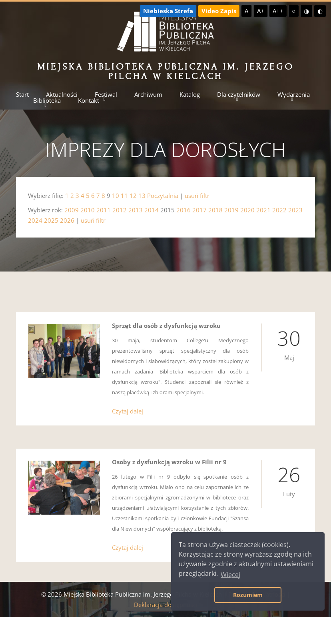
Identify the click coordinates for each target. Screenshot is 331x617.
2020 (247, 210)
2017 (199, 210)
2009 (71, 210)
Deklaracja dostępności (165, 605)
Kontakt (88, 101)
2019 (231, 210)
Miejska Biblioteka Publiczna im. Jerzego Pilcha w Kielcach (165, 71)
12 (133, 196)
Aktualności (62, 95)
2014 (151, 210)
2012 (119, 210)
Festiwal (106, 95)
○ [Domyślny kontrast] (293, 11)
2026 (67, 220)
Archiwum (148, 95)
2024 (35, 220)
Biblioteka (47, 101)
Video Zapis (218, 11)
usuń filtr (197, 196)
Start (22, 95)
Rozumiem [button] (248, 595)
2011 (103, 210)
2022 (279, 210)
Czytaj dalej (127, 411)
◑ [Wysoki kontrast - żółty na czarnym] (306, 11)
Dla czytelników (238, 95)
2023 (295, 210)
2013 (135, 210)
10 (115, 196)
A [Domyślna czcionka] (246, 11)
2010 (87, 210)
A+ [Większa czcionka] (260, 11)
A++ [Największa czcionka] (278, 11)
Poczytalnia (162, 196)
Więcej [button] (230, 574)
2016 (183, 210)
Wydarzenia (293, 95)
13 (142, 196)
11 (124, 196)
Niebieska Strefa (168, 11)
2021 (263, 210)
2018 (215, 210)
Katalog (189, 95)
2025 (51, 220)
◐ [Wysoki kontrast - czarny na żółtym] (320, 11)
